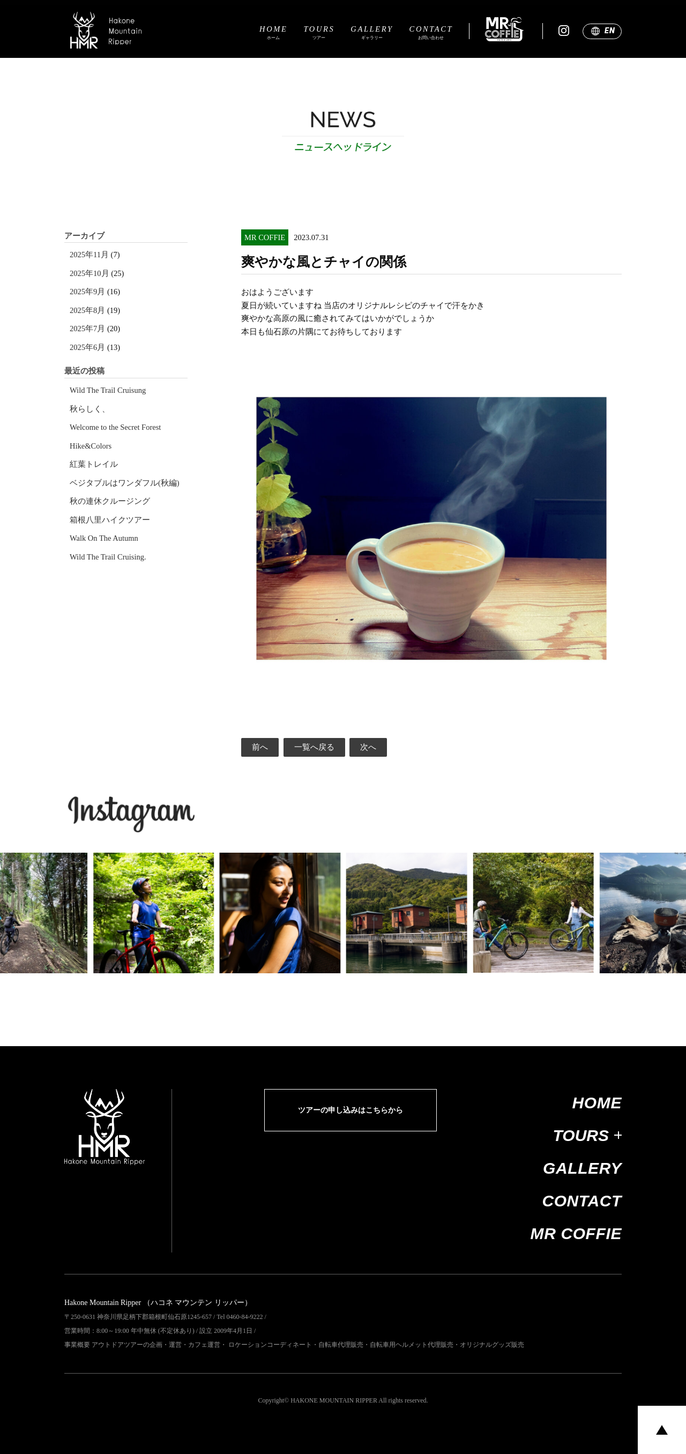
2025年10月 (89, 274)
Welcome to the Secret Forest (115, 427)
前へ (260, 747)
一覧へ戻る (314, 747)
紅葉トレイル (94, 464)
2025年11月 (89, 255)
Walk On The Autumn (104, 538)
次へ (368, 747)
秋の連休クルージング (110, 501)
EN (610, 30)
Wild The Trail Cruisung (108, 390)
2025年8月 (87, 311)
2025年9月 (87, 292)
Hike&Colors (90, 446)
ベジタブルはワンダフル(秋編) (125, 483)
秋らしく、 (90, 409)
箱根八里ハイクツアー (110, 520)
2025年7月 (87, 329)
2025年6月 (87, 348)
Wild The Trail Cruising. (108, 557)
